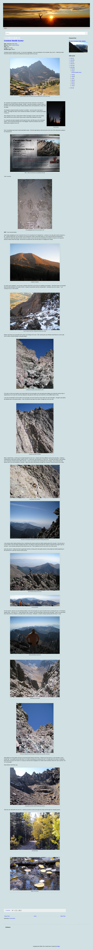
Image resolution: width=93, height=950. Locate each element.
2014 (71, 63)
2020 (71, 58)
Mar (72, 82)
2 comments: (8, 910)
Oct (72, 70)
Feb (72, 83)
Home (5, 28)
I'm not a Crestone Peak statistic (77, 41)
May (73, 80)
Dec (72, 69)
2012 (71, 67)
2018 (71, 60)
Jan (72, 85)
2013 (71, 65)
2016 (71, 62)
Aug (72, 76)
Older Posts (62, 916)
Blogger (58, 946)
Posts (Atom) (12, 918)
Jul (72, 78)
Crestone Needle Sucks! (14, 41)
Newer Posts (7, 916)
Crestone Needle (15, 45)
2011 (71, 87)
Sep (72, 74)
